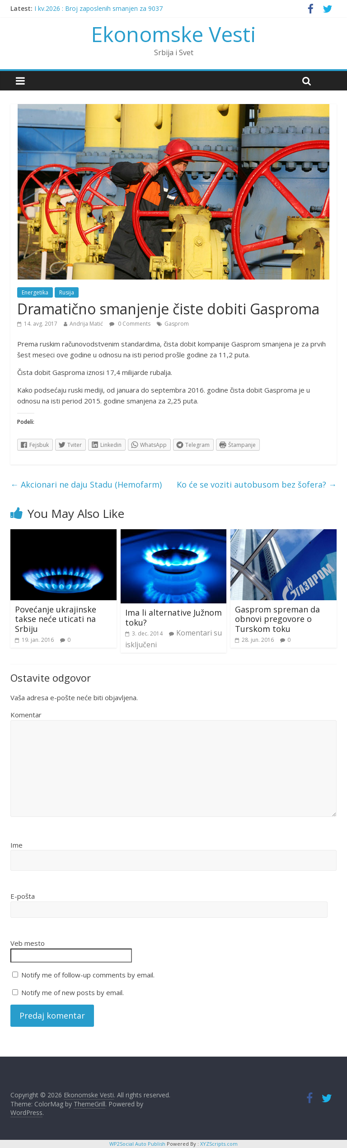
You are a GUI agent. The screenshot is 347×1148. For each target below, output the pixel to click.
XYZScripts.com (219, 1143)
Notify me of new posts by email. (72, 992)
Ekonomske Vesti (173, 34)
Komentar (26, 714)
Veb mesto (27, 943)
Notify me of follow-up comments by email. (88, 974)
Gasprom (176, 323)
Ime (16, 844)
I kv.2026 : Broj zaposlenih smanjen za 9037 (98, 8)
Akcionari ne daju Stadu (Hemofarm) (86, 484)
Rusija (66, 292)
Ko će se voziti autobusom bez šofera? (257, 484)
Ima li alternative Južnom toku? (173, 617)
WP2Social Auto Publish (137, 1143)
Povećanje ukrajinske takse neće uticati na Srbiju (55, 619)
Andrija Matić (86, 323)
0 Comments (129, 323)
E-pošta (22, 896)
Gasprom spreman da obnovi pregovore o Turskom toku (277, 619)
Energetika (35, 292)
